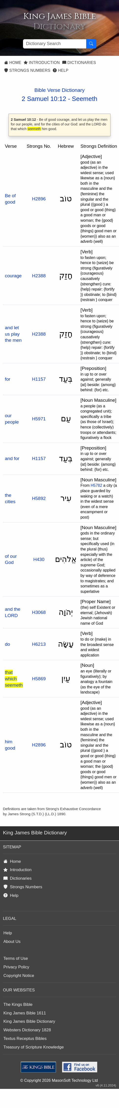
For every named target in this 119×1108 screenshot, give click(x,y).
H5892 (39, 498)
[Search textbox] (54, 44)
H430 (38, 559)
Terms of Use (15, 958)
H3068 (39, 612)
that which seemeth (14, 678)
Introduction (42, 63)
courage (13, 275)
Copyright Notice (18, 975)
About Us (12, 941)
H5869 (39, 678)
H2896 (39, 198)
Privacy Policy (16, 967)
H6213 (39, 644)
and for (12, 458)
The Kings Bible (17, 1004)
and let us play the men (13, 334)
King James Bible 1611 (24, 1013)
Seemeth (84, 98)
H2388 (39, 275)
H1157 (39, 379)
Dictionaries (79, 63)
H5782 (96, 485)
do (7, 644)
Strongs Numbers (27, 70)
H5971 (39, 418)
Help (60, 70)
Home (12, 63)
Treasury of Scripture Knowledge (33, 1047)
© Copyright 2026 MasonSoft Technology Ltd (59, 1080)
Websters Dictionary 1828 (27, 1030)
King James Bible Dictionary (29, 1021)
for (7, 379)
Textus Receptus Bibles (25, 1038)
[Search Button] (91, 44)
